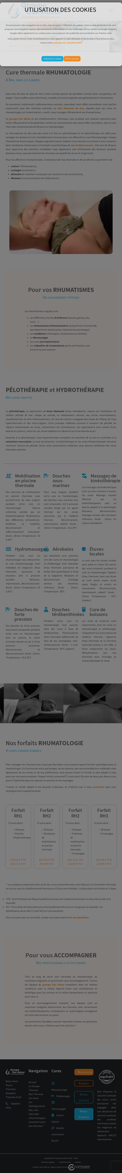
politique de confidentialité (67, 42)
